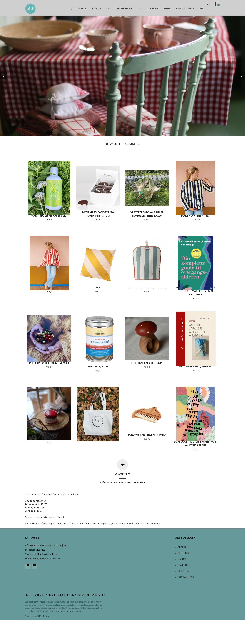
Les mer (44, 611)
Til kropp (153, 7)
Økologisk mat (125, 7)
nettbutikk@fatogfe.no (46, 554)
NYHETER (96, 7)
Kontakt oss (186, 577)
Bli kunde (184, 552)
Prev (3, 75)
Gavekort (184, 564)
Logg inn (183, 570)
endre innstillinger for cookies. (68, 611)
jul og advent (78, 7)
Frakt (28, 594)
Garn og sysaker (185, 7)
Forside (183, 546)
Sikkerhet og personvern (73, 594)
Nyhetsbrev (98, 594)
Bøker (167, 7)
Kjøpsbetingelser (44, 594)
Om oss (182, 558)
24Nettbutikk (43, 616)
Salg (108, 7)
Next (241, 75)
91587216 (40, 550)
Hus (140, 7)
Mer (201, 7)
